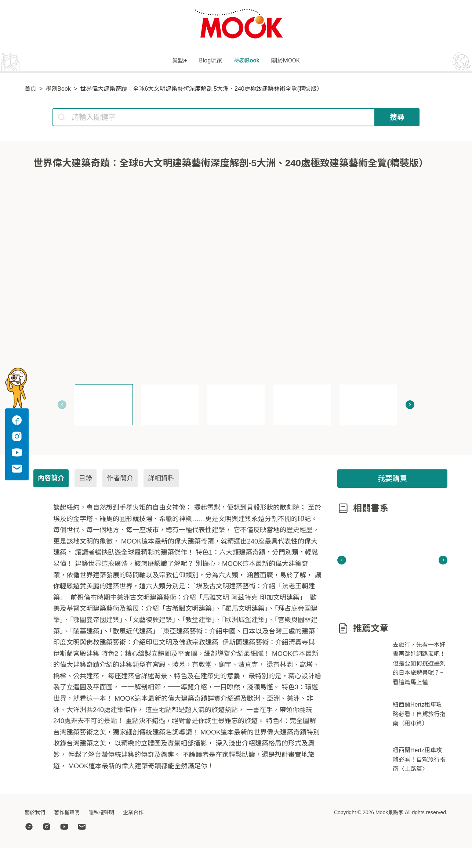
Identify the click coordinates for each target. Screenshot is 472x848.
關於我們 (35, 812)
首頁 (30, 90)
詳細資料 (161, 479)
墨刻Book (251, 61)
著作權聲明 (67, 812)
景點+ (162, 61)
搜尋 (397, 118)
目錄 (85, 479)
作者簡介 (120, 479)
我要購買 (392, 480)
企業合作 (133, 812)
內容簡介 (51, 479)
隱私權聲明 (101, 812)
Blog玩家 (204, 61)
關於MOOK (302, 61)
